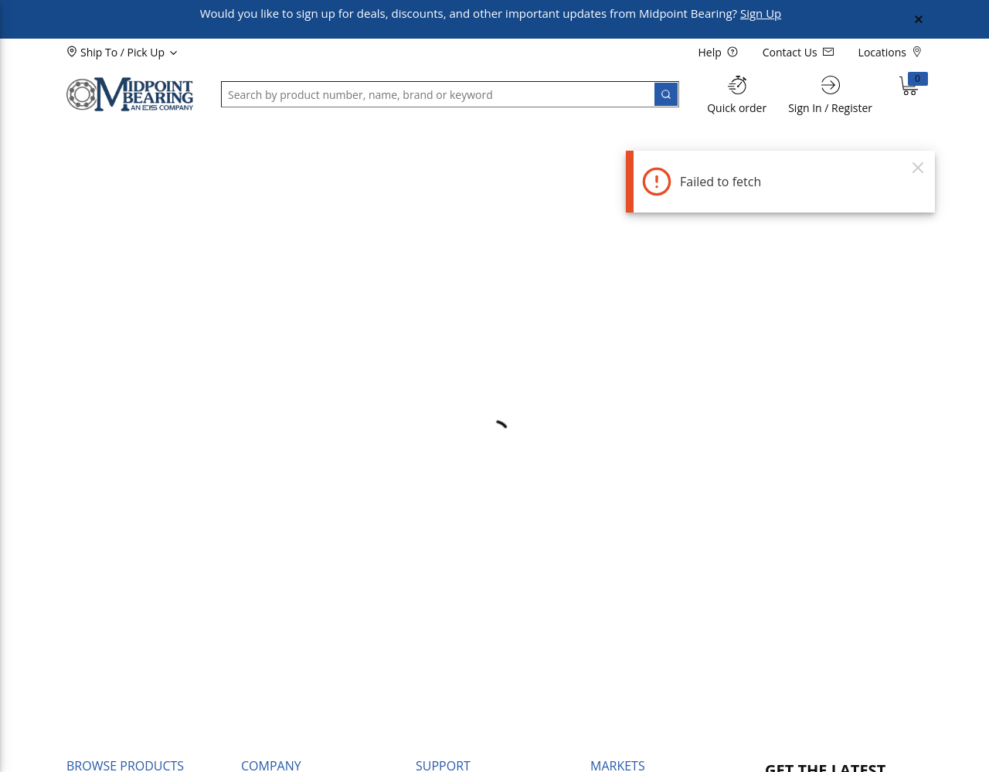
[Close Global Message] (919, 19)
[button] (105, 137)
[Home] (129, 94)
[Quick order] (736, 94)
